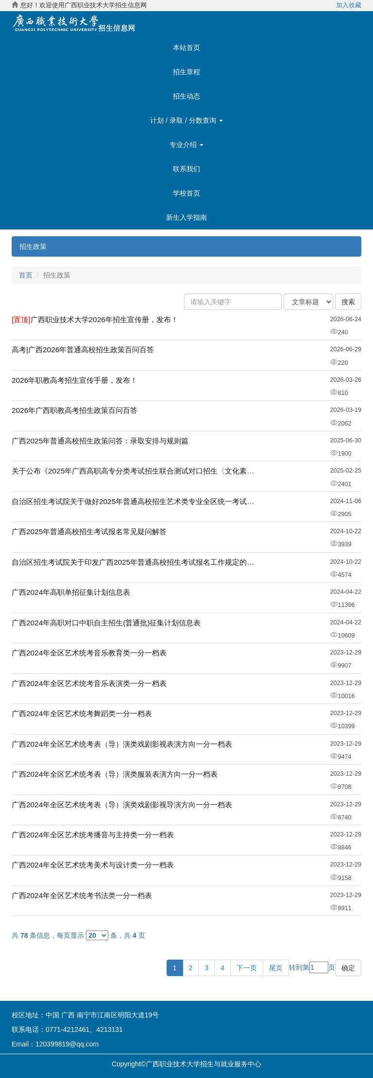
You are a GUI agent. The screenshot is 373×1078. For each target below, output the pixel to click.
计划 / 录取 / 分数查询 (186, 120)
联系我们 (186, 169)
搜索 (348, 302)
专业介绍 (186, 144)
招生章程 (186, 72)
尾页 (276, 968)
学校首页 (186, 193)
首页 (26, 275)
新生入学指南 (186, 217)
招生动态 (186, 96)
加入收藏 (348, 5)
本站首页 (186, 47)
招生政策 (33, 246)
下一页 (247, 968)
